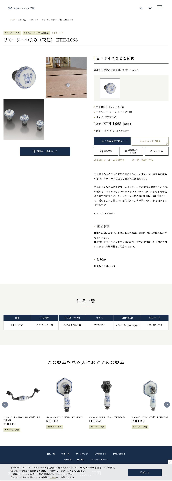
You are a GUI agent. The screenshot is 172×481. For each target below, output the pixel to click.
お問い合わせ (119, 454)
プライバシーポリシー (99, 460)
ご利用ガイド (100, 454)
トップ (13, 19)
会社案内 (67, 460)
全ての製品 (23, 19)
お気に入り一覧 (150, 7)
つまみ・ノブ (36, 19)
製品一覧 (51, 454)
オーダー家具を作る (142, 159)
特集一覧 (65, 454)
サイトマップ (82, 454)
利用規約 (80, 460)
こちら (53, 477)
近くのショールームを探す (108, 159)
